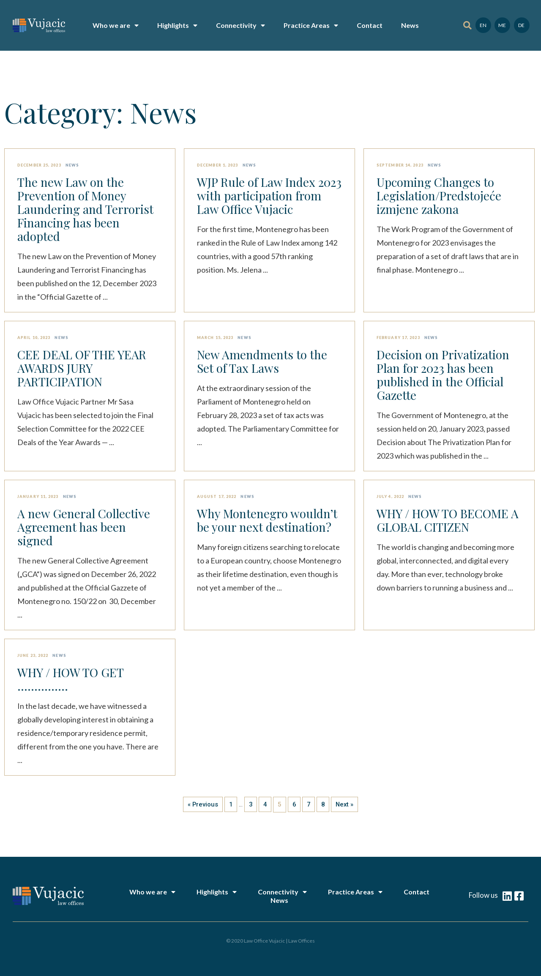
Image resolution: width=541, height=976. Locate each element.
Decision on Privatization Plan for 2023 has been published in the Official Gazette (443, 375)
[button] (467, 26)
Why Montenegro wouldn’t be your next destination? (267, 520)
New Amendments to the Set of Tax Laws (262, 361)
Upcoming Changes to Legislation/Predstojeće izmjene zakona (439, 195)
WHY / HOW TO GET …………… (70, 679)
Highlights (177, 25)
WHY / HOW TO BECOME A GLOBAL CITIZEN (448, 520)
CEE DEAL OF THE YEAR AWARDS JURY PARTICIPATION (81, 368)
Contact (370, 25)
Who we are (116, 25)
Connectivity (240, 25)
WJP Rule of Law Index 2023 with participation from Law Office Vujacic (269, 195)
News (410, 25)
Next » (346, 804)
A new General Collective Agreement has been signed (83, 527)
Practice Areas (311, 25)
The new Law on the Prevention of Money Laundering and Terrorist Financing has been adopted (85, 209)
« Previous (201, 804)
